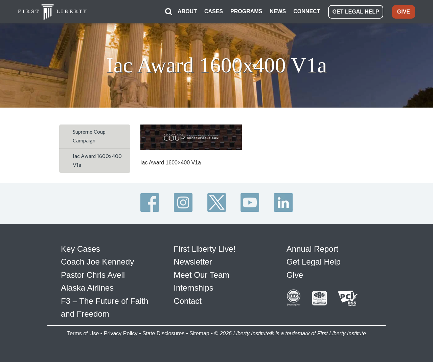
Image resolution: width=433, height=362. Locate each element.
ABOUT (187, 11)
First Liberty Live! (204, 248)
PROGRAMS (246, 11)
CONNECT (306, 11)
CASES (213, 11)
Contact (188, 301)
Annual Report (312, 248)
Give (295, 274)
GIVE (403, 12)
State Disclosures (163, 333)
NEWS (278, 11)
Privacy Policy (121, 333)
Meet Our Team (201, 274)
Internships (193, 287)
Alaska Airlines (87, 287)
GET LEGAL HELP (355, 12)
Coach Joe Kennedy (97, 261)
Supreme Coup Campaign (89, 136)
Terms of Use (83, 333)
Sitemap (199, 333)
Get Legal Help (314, 261)
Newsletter (193, 261)
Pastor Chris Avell (93, 274)
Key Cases (80, 248)
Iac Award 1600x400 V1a (97, 161)
